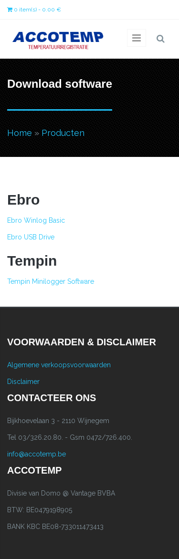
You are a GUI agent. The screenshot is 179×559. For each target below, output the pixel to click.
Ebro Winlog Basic (36, 220)
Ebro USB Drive (30, 237)
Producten (63, 133)
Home (19, 133)
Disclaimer (23, 381)
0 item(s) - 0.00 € (34, 9)
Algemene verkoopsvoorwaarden (59, 365)
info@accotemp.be (36, 454)
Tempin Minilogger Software (50, 281)
